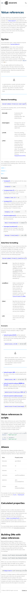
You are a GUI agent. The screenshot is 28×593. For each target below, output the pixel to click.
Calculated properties (19, 528)
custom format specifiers (17, 270)
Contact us (24, 590)
